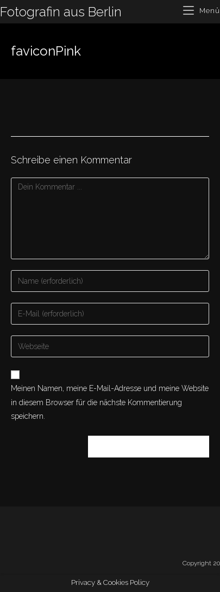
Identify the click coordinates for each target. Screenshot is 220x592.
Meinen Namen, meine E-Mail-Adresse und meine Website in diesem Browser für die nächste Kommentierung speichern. (110, 402)
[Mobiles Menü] (201, 11)
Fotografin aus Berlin (61, 12)
